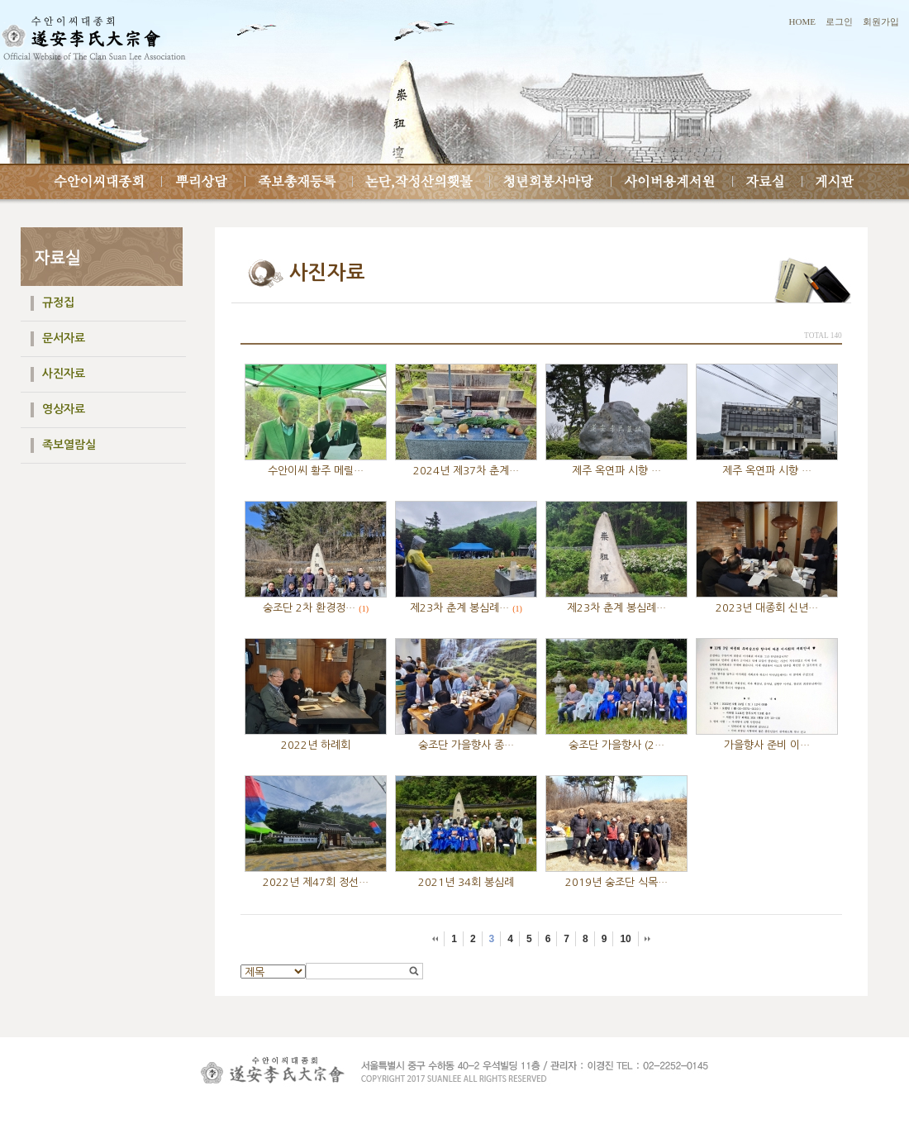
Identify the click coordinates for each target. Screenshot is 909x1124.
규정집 (58, 302)
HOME (802, 21)
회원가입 (881, 21)
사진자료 (63, 373)
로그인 (839, 21)
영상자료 (63, 409)
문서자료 (63, 338)
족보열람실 (69, 444)
